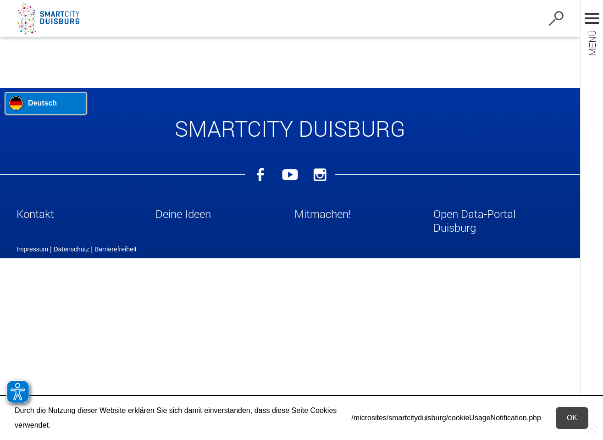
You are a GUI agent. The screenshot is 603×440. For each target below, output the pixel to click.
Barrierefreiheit (115, 386)
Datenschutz (71, 386)
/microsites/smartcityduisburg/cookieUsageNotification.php (446, 418)
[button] (82, 215)
